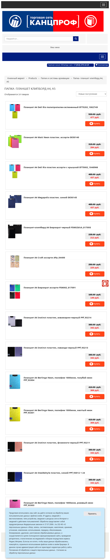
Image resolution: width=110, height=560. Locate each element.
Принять (92, 514)
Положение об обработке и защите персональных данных (32, 550)
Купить (95, 123)
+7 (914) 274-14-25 (81, 65)
